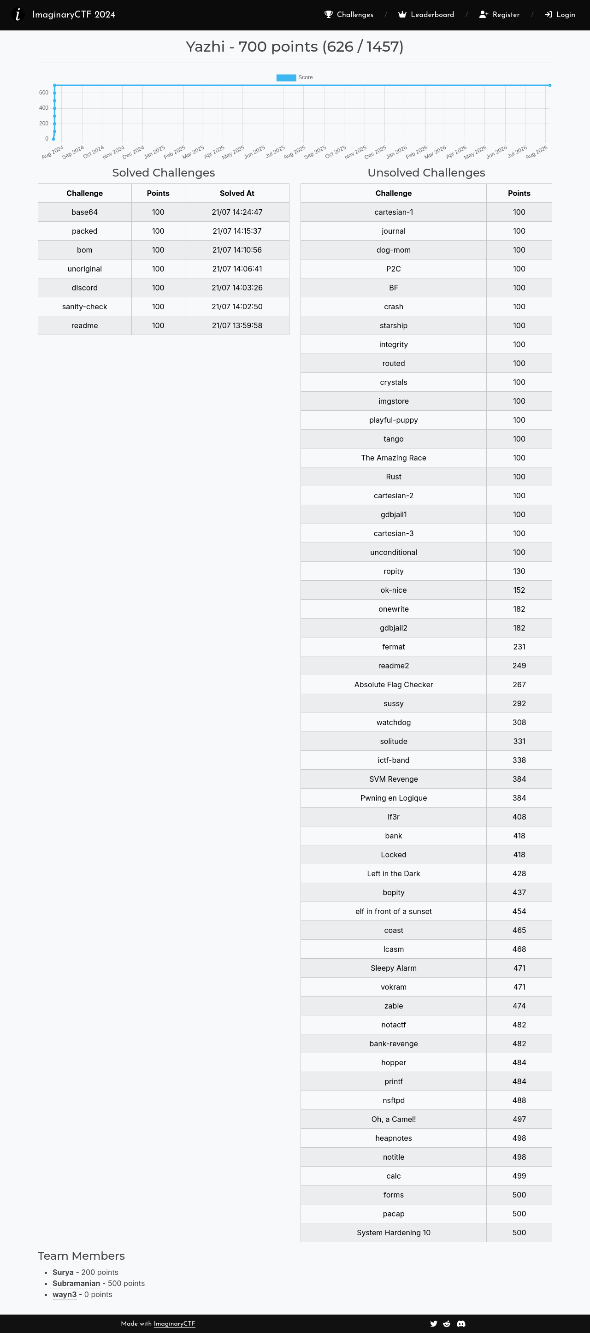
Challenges (348, 15)
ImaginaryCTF (174, 1324)
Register (499, 15)
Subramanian (76, 1283)
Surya (63, 1272)
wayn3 (65, 1294)
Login (560, 15)
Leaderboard (426, 15)
